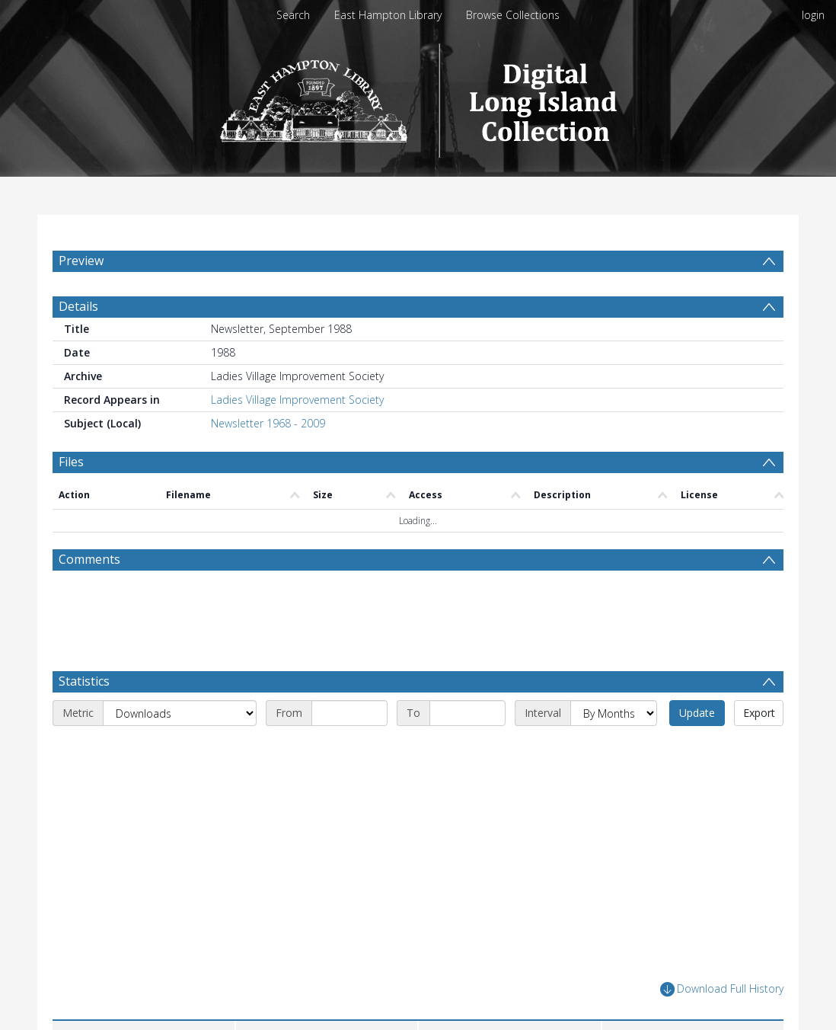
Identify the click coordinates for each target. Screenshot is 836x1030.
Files (71, 498)
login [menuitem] (813, 15)
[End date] (467, 750)
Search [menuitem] (293, 15)
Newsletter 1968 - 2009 (268, 460)
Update (697, 749)
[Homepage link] (418, 96)
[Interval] (613, 750)
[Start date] (349, 750)
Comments (89, 595)
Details (78, 342)
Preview (81, 260)
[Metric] (180, 750)
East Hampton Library (388, 15)
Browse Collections (513, 15)
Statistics (84, 717)
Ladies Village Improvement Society (297, 436)
